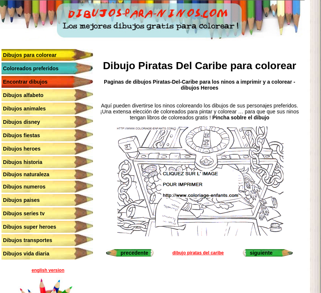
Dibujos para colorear (30, 55)
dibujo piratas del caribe (198, 252)
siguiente (261, 253)
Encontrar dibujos (25, 82)
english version (48, 270)
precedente (134, 253)
